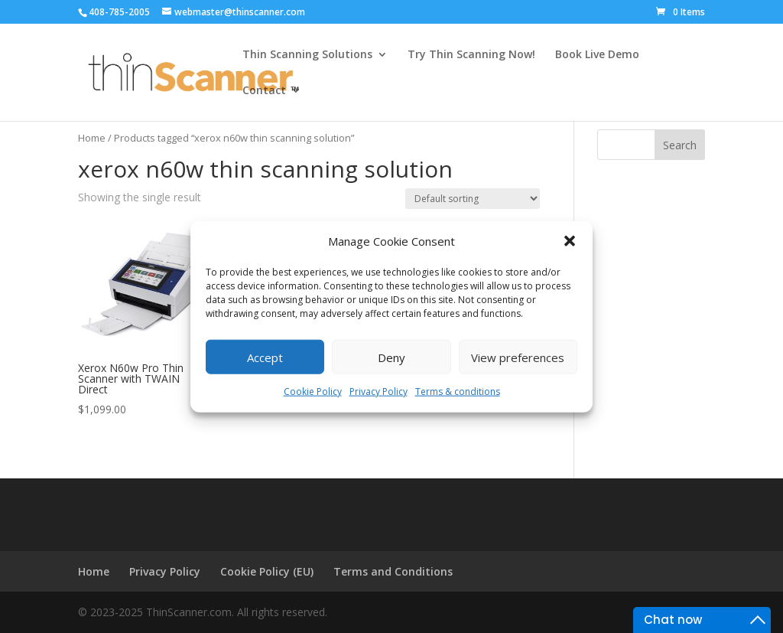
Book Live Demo (597, 55)
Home (92, 138)
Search (680, 145)
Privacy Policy (378, 391)
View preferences (517, 357)
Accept (265, 357)
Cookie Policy (313, 391)
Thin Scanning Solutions (307, 55)
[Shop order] (472, 198)
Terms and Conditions (393, 571)
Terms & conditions (457, 391)
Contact (264, 91)
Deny (391, 357)
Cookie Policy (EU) (267, 571)
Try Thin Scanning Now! (471, 55)
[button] (569, 241)
